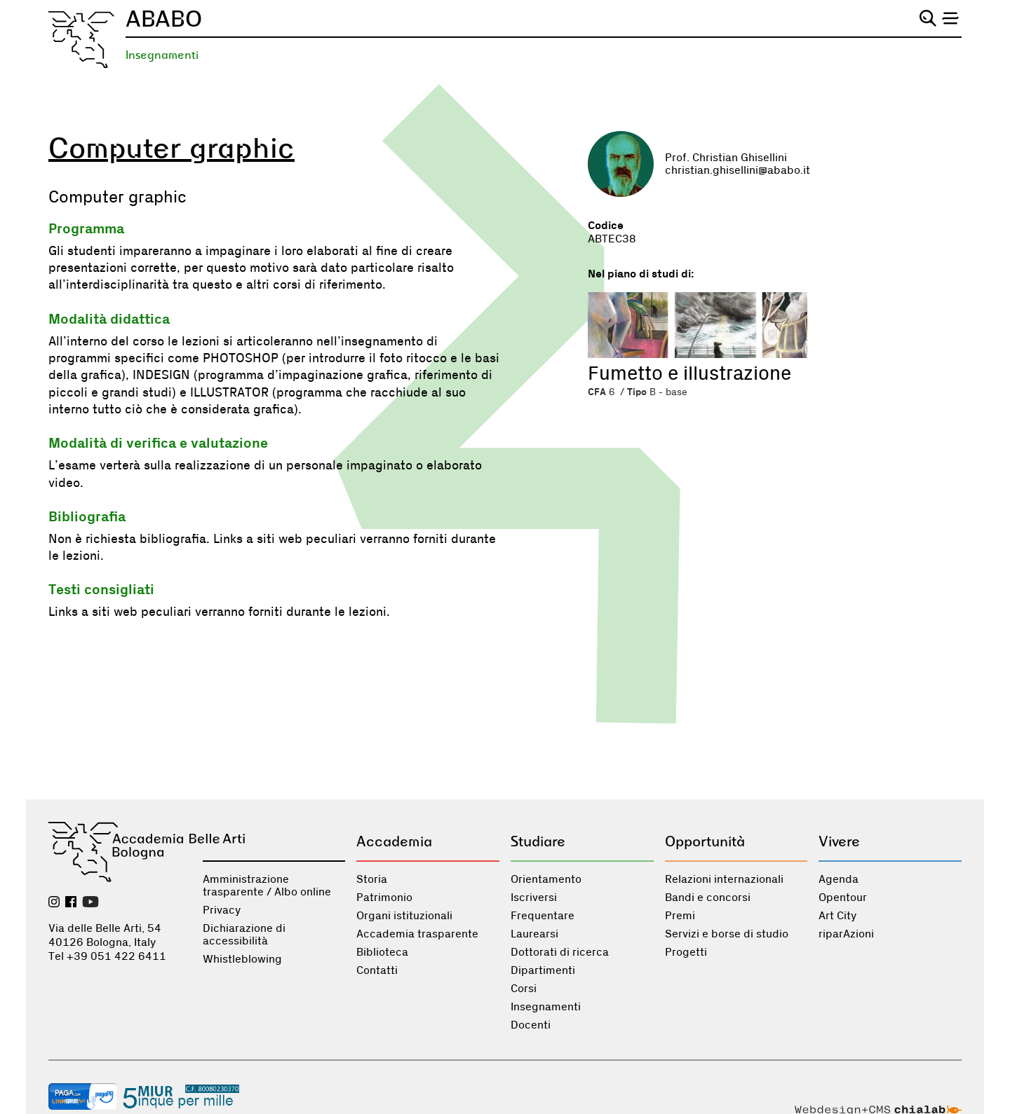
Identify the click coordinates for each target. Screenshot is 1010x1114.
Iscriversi (534, 897)
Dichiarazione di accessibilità (244, 934)
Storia (371, 879)
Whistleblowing (242, 959)
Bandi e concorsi (707, 897)
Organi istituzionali (404, 915)
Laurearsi (534, 934)
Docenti (531, 1025)
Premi (680, 915)
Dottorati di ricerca (560, 952)
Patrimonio (384, 897)
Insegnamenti (162, 55)
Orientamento (546, 879)
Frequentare (542, 915)
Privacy (222, 910)
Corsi (524, 988)
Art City (837, 915)
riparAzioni (846, 934)
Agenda (838, 879)
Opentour (843, 897)
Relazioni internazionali (724, 879)
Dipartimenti (543, 970)
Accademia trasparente (417, 934)
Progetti (686, 952)
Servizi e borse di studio (726, 934)
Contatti (377, 970)
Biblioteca (382, 952)
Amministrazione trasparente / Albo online (267, 885)
